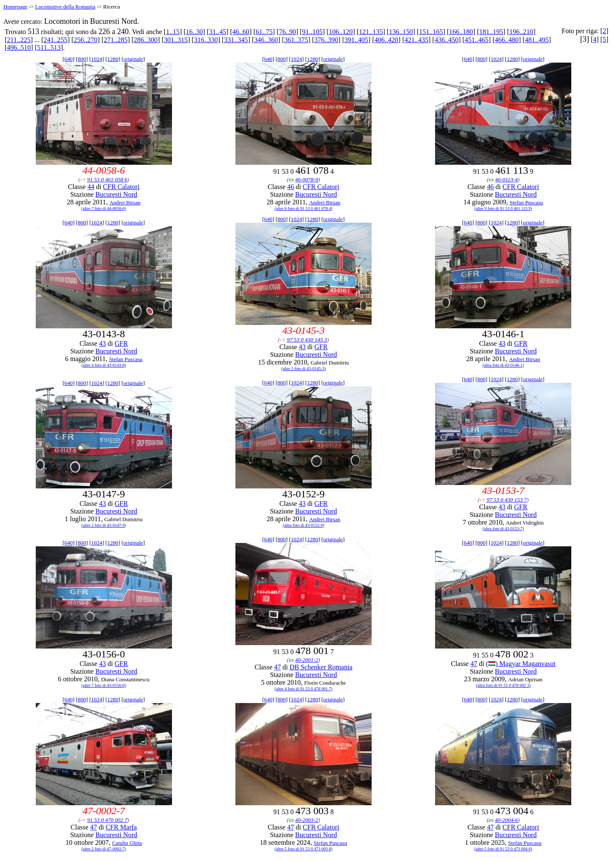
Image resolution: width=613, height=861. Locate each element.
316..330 (206, 39)
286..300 (146, 39)
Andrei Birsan (124, 202)
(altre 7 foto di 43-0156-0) (103, 685)
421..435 (416, 39)
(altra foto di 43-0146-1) (503, 365)
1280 (112, 59)
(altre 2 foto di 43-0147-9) (103, 525)
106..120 (340, 31)
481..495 (537, 39)
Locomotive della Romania (65, 6)
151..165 (431, 31)
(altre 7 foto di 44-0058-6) (103, 208)
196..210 (521, 31)
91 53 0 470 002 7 (107, 820)
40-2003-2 (306, 820)
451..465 (477, 39)
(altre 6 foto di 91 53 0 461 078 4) (303, 208)
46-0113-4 (506, 179)
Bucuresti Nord (116, 194)
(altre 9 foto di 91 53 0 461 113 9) (503, 208)
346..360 (266, 39)
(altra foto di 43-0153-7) (503, 528)
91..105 (312, 31)
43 (102, 343)
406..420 (386, 39)
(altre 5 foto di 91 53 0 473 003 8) (303, 849)
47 (277, 667)
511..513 (48, 47)
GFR (121, 343)
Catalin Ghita (127, 843)
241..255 (55, 39)
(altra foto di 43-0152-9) (303, 525)
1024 (96, 59)
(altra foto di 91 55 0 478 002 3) (503, 685)
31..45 (217, 31)
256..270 (85, 39)
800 (82, 59)
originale (133, 59)
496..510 (19, 47)
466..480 (506, 39)
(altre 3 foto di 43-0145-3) (303, 368)
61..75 (264, 31)
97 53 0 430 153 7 (507, 500)
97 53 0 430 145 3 (307, 339)
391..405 (356, 39)
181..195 (491, 31)
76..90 (287, 31)
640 (68, 59)
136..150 (401, 31)
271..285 (116, 39)
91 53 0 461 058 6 (107, 179)
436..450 (446, 39)
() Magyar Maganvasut (521, 663)
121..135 (371, 31)
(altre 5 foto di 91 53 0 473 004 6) (503, 849)
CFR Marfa (121, 827)
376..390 (326, 39)
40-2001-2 (306, 660)
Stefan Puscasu (526, 202)
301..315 (176, 39)
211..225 (18, 39)
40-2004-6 (506, 820)
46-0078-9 (306, 179)
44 (90, 186)
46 (290, 186)
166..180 (461, 31)
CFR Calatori (121, 186)
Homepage (15, 6)
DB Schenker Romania (320, 667)
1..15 (173, 31)
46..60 (240, 31)
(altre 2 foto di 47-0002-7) (103, 849)
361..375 (296, 39)
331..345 (236, 39)
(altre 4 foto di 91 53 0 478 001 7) (303, 688)
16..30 (194, 31)
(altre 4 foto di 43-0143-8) (103, 365)
